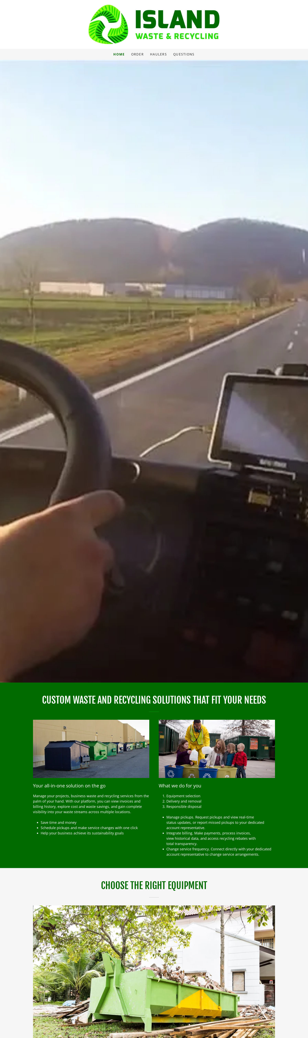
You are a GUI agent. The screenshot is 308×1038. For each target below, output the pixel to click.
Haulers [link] (158, 54)
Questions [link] (184, 54)
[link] (154, 24)
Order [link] (137, 54)
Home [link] (119, 54)
